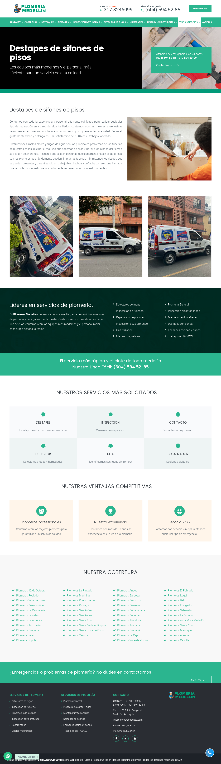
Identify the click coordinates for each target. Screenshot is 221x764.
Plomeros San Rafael (77, 609)
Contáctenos (164, 65)
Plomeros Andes (125, 589)
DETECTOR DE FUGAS (115, 22)
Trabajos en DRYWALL (181, 335)
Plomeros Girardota (127, 619)
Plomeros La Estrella (178, 614)
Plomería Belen (23, 633)
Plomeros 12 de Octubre (28, 589)
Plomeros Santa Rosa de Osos (83, 628)
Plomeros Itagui (175, 594)
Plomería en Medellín (124, 728)
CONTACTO (197, 670)
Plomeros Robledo (25, 594)
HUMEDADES (136, 22)
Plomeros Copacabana (129, 609)
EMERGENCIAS (200, 8)
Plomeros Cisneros (126, 604)
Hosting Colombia (131, 757)
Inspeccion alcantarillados (184, 311)
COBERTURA (31, 22)
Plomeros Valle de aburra (130, 638)
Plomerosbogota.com (124, 722)
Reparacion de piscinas (130, 317)
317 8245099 (118, 9)
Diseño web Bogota (72, 757)
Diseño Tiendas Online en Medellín (103, 757)
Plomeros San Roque (77, 614)
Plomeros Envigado (177, 604)
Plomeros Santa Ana (77, 619)
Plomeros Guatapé (126, 628)
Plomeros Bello (175, 599)
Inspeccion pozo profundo (132, 323)
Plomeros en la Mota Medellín (184, 619)
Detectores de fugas (128, 304)
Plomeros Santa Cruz (178, 623)
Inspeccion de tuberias (129, 311)
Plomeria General (178, 304)
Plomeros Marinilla (76, 594)
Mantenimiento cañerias (183, 317)
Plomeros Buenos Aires (28, 604)
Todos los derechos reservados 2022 (162, 757)
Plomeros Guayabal (26, 628)
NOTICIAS (207, 22)
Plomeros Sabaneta (178, 609)
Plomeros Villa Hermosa (29, 599)
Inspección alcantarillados (77, 704)
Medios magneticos (128, 335)
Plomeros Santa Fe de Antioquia (84, 623)
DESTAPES (63, 22)
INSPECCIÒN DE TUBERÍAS (86, 22)
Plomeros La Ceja (125, 633)
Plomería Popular (24, 638)
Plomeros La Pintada (77, 589)
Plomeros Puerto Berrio (79, 599)
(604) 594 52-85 (162, 9)
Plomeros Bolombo (127, 599)
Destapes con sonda (180, 323)
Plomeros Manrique (178, 628)
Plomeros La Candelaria (28, 609)
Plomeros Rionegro (76, 604)
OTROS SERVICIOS (188, 22)
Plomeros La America (27, 619)
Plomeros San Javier (26, 623)
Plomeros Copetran (127, 614)
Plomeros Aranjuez (177, 633)
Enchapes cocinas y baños (184, 329)
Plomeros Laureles (25, 614)
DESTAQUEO (47, 22)
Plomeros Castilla (176, 638)
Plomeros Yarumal (76, 633)
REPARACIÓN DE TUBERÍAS (161, 22)
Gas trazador (124, 329)
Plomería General (72, 698)
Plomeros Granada (126, 623)
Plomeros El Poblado (178, 589)
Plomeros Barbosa (126, 594)
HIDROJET (15, 22)
